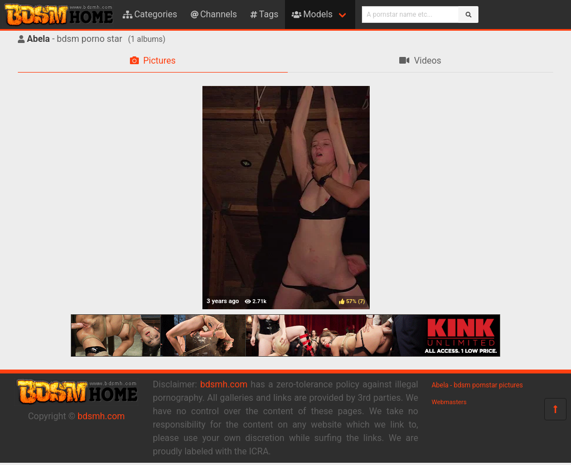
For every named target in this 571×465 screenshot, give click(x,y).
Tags (264, 14)
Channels (214, 14)
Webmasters (449, 402)
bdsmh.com (101, 416)
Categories (150, 14)
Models (312, 14)
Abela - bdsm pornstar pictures (477, 385)
